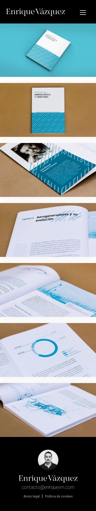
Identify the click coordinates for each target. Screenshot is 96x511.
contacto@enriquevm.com (48, 487)
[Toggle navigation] (83, 12)
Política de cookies (59, 496)
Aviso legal (32, 496)
